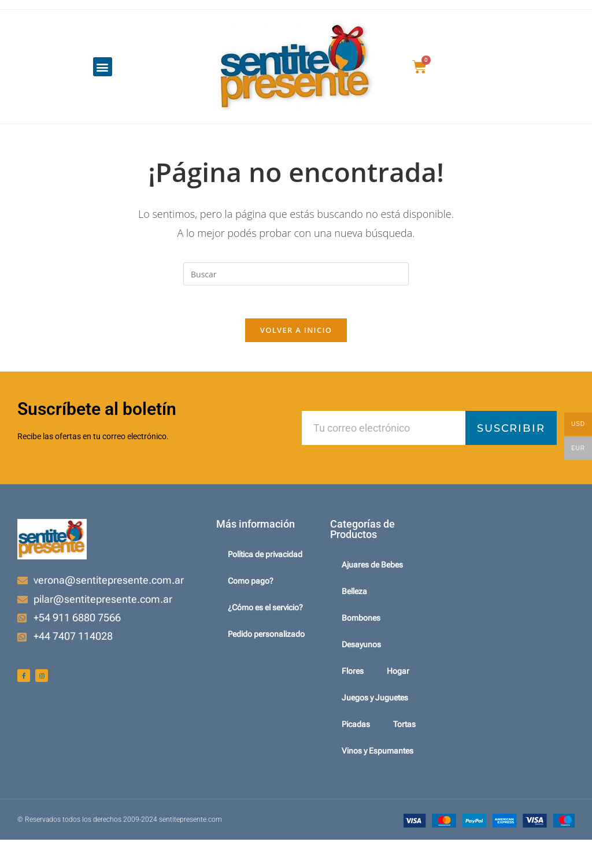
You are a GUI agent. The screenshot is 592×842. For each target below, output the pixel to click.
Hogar (398, 673)
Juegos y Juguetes (375, 699)
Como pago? (250, 583)
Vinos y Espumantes (377, 753)
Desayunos (361, 646)
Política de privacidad (265, 556)
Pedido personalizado (266, 636)
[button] (102, 66)
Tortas (404, 726)
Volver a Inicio (296, 332)
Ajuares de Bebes (372, 567)
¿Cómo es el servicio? (265, 609)
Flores (353, 673)
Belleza (354, 593)
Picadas (356, 726)
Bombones (361, 620)
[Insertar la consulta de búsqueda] (296, 273)
